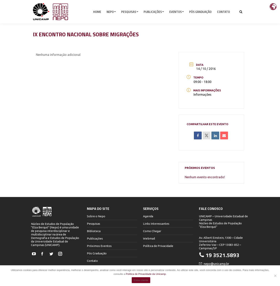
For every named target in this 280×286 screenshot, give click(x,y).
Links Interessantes (156, 223)
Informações (202, 94)
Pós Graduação (97, 253)
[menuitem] (97, 18)
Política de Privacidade (158, 246)
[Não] (275, 276)
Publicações (95, 238)
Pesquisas (93, 223)
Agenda (148, 216)
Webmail (149, 238)
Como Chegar (152, 231)
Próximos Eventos (99, 246)
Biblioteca (94, 231)
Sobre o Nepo (96, 216)
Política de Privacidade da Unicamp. (146, 274)
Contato (92, 260)
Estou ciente (141, 280)
